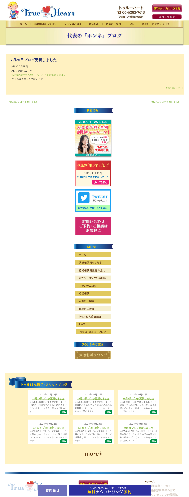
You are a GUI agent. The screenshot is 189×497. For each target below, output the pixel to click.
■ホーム (150, 481)
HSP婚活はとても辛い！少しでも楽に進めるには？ (38, 75)
